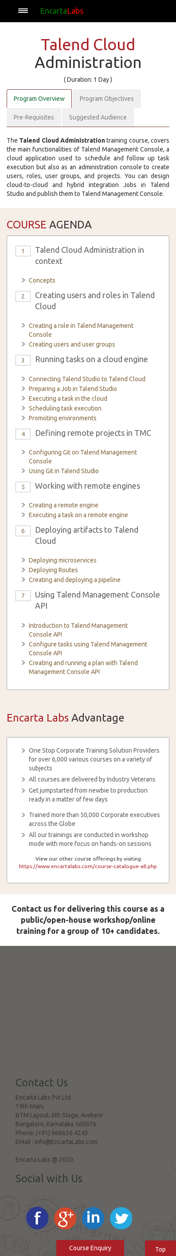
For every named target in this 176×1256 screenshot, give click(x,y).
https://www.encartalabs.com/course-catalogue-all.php (88, 866)
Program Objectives (107, 98)
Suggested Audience (98, 117)
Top (160, 1249)
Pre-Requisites (34, 117)
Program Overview (39, 98)
